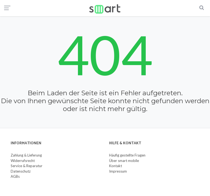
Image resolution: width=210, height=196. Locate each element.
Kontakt (115, 166)
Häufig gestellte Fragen (127, 155)
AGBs (15, 176)
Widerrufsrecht (23, 160)
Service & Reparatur (26, 166)
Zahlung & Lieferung (26, 155)
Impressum (118, 171)
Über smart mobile (124, 160)
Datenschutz (21, 171)
